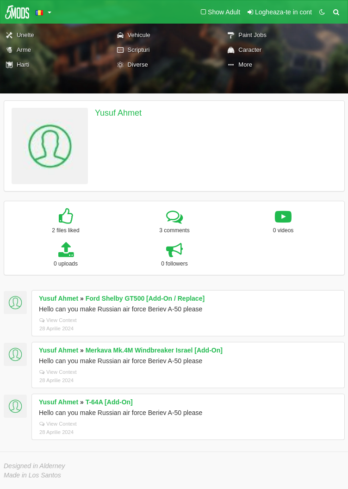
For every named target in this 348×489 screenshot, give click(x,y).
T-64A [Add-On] (109, 402)
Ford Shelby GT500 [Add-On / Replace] (145, 298)
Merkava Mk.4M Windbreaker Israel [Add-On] (154, 350)
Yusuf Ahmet (118, 113)
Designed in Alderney (34, 466)
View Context (58, 320)
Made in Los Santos (32, 475)
